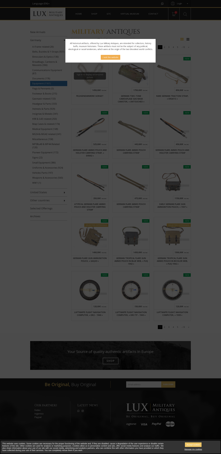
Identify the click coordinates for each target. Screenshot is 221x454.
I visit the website (110, 57)
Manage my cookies (193, 449)
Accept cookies (193, 445)
